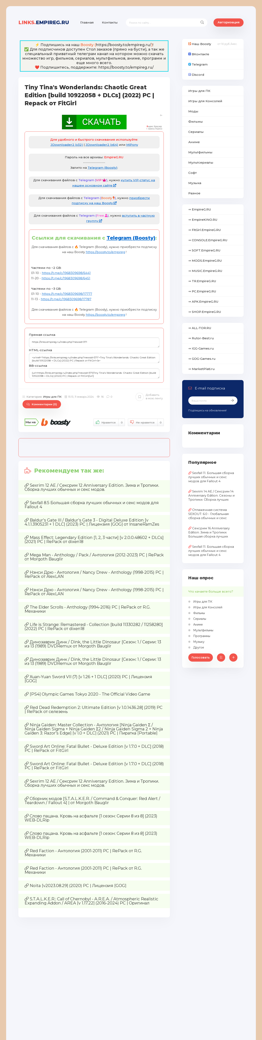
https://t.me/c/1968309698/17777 (67, 294)
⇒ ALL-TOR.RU (199, 328)
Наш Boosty (199, 44)
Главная (87, 22)
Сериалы (196, 132)
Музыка (194, 183)
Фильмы (195, 121)
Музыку (198, 642)
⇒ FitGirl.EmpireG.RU (204, 230)
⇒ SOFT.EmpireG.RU (204, 250)
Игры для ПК (52, 396)
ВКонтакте (198, 54)
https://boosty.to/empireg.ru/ (123, 45)
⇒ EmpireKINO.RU (202, 220)
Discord (196, 75)
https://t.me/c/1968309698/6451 (66, 278)
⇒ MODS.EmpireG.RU (205, 261)
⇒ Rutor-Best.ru (201, 338)
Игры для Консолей (205, 101)
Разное (194, 193)
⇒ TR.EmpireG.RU (202, 281)
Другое (198, 647)
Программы (201, 636)
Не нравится (145, 422)
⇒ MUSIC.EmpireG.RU (205, 271)
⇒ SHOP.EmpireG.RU (204, 312)
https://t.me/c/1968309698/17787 (66, 299)
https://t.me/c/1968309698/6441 (66, 273)
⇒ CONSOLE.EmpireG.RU (207, 240)
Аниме (194, 142)
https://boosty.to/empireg (105, 252)
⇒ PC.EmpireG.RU (202, 291)
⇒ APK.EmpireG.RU (203, 301)
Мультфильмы (200, 152)
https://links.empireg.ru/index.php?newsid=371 (94, 342)
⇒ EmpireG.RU (199, 209)
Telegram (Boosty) (102, 168)
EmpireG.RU (43, 22)
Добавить (149, 396)
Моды (193, 111)
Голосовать (201, 657)
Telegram (198, 64)
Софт (192, 173)
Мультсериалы (200, 162)
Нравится (109, 422)
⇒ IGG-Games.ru (201, 348)
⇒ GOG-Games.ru (202, 359)
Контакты (110, 22)
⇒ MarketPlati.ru (201, 369)
